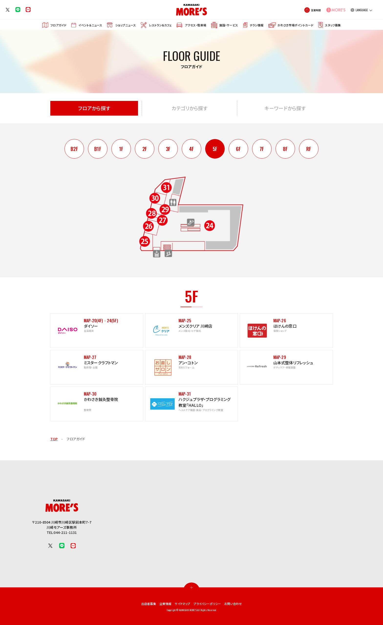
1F (121, 149)
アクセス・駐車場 (195, 25)
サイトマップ (181, 603)
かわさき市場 (295, 25)
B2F (74, 149)
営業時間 (316, 10)
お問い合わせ (239, 603)
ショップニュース (125, 25)
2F (145, 149)
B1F (97, 149)
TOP (54, 439)
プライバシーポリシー (209, 603)
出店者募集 (143, 603)
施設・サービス (228, 25)
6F (238, 149)
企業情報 (162, 603)
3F (168, 149)
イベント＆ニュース (90, 25)
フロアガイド (58, 25)
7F (262, 149)
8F (285, 149)
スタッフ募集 (333, 25)
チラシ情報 (257, 25)
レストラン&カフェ (160, 25)
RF (309, 149)
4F (191, 149)
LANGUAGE (362, 10)
